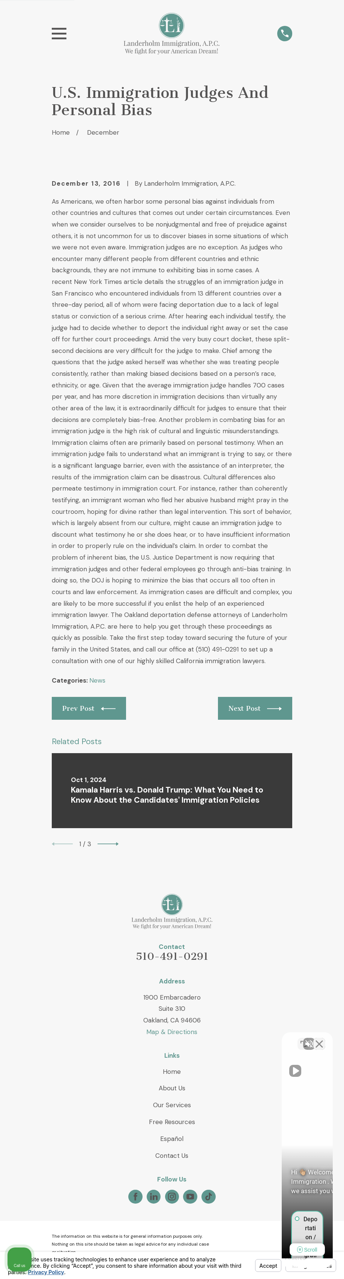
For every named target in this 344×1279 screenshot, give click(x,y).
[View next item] (108, 843)
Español (171, 1139)
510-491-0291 (172, 956)
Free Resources (172, 1122)
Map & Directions (171, 1032)
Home (172, 1071)
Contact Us (171, 1155)
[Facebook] (135, 1196)
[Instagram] (172, 1196)
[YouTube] (190, 1196)
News (97, 680)
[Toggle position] (303, 1039)
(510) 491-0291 (217, 649)
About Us (172, 1088)
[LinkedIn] (154, 1196)
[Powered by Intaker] (280, 1263)
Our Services (172, 1105)
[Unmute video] (211, 1039)
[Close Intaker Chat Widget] (319, 1039)
